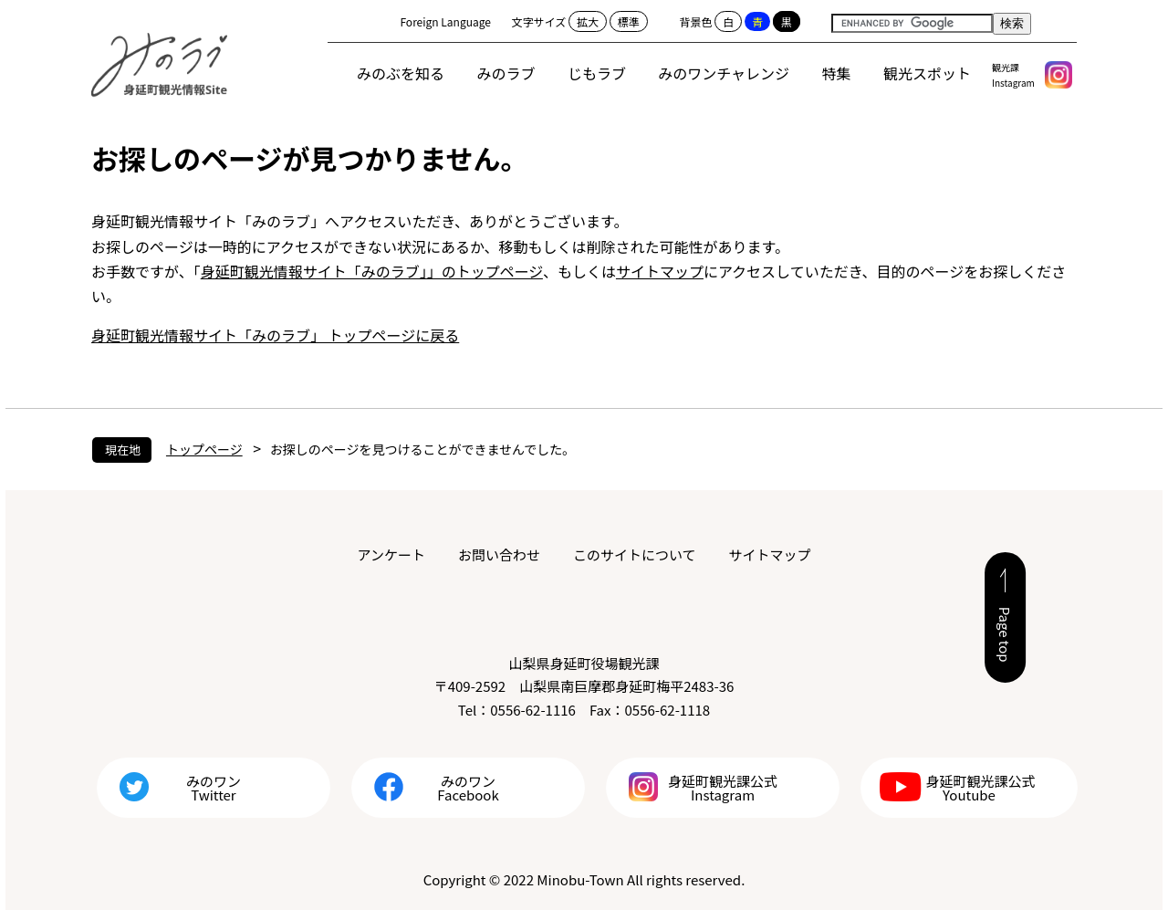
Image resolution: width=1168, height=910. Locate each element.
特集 (836, 73)
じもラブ (597, 73)
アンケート (391, 554)
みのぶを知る (400, 73)
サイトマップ (660, 271)
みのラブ (506, 73)
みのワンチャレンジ (723, 73)
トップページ (204, 449)
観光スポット (927, 73)
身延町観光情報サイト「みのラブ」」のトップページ (372, 271)
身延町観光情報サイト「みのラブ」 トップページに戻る (275, 335)
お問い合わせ (499, 554)
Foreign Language (445, 21)
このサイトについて (634, 554)
